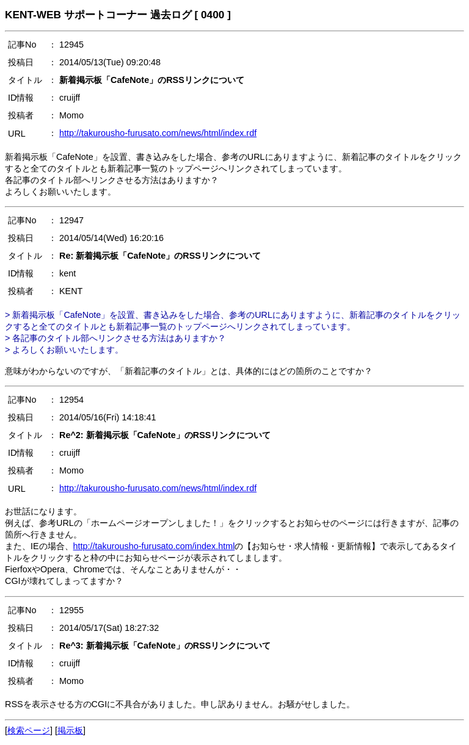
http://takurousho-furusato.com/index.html (154, 546)
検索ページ (28, 730)
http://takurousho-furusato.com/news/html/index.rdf (157, 133)
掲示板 (70, 730)
